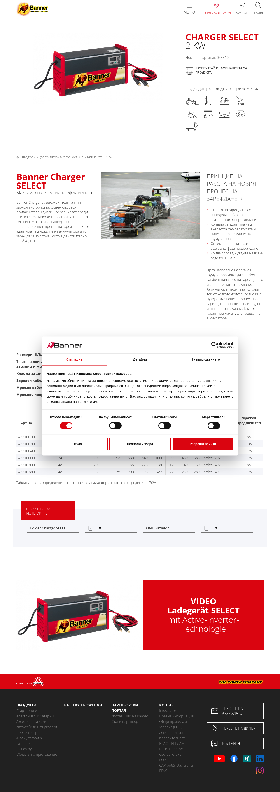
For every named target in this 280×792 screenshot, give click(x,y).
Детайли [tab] (140, 359)
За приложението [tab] (205, 359)
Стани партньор (125, 721)
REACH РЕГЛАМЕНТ (175, 743)
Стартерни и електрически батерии (35, 713)
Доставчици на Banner (130, 716)
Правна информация (176, 716)
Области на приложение (36, 754)
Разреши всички (203, 444)
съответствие (170, 754)
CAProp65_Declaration (176, 765)
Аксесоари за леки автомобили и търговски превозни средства (36, 727)
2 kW (109, 157)
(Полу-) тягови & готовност (58, 157)
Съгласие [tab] (74, 359)
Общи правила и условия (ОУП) (173, 724)
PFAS (163, 770)
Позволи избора (140, 444)
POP (162, 759)
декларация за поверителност (172, 735)
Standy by (24, 748)
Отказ (77, 444)
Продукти (28, 157)
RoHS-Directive (171, 748)
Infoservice (167, 710)
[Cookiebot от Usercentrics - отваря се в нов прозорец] (214, 345)
